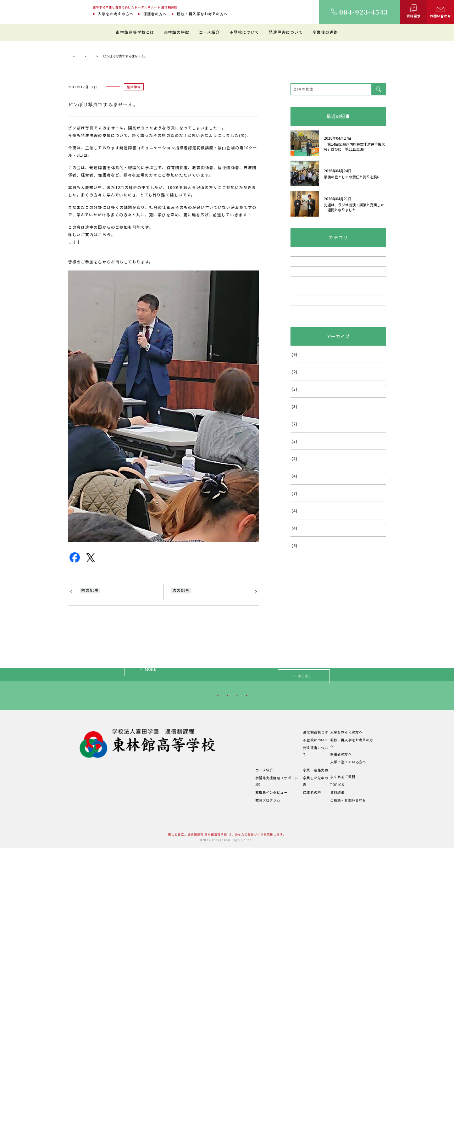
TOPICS (335, 1069)
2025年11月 (302, 627)
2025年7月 (300, 697)
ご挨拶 (173, 1031)
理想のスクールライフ (237, 1039)
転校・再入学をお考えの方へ (202, 13)
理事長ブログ (138, 193)
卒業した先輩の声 (298, 1069)
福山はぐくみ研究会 (308, 460)
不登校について (244, 32)
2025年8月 (300, 679)
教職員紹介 (177, 1055)
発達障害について (286, 32)
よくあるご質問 (340, 1062)
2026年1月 (300, 593)
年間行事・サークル (184, 1062)
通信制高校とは (296, 1023)
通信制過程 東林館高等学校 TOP (92, 193)
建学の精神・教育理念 (186, 1039)
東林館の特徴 (176, 32)
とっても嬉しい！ (97, 736)
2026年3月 (300, 558)
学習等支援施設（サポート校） (245, 1069)
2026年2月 (300, 575)
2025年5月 (300, 732)
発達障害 (165, 193)
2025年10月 (302, 645)
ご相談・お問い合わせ (346, 1085)
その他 (296, 494)
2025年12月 (302, 610)
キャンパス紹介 (180, 1047)
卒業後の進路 (325, 32)
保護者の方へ (155, 13)
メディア (298, 477)
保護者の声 (293, 1077)
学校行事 (298, 443)
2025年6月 (300, 714)
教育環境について (234, 1031)
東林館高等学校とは (135, 32)
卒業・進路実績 (296, 1062)
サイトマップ (204, 1108)
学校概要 (175, 1078)
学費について (178, 1070)
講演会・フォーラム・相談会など (319, 426)
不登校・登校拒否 (306, 392)
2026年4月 (300, 540)
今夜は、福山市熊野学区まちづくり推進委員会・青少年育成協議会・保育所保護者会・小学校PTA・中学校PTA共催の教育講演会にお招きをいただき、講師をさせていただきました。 (207, 752)
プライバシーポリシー (242, 1108)
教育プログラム (232, 1085)
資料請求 (335, 1077)
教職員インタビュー (236, 1077)
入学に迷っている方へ (324, 981)
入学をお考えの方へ (115, 13)
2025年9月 (300, 662)
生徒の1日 (228, 1047)
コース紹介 (209, 32)
